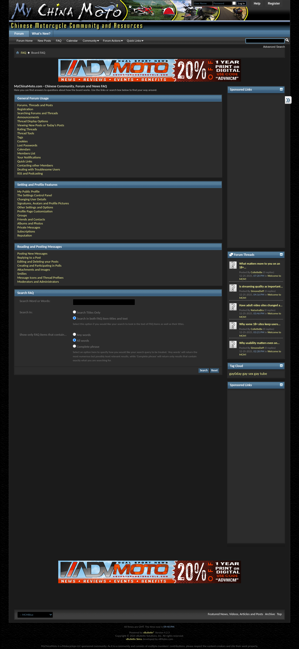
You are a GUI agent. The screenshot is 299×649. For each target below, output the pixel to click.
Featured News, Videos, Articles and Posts (235, 614)
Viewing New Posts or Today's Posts (40, 125)
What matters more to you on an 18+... (259, 265)
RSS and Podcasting (30, 173)
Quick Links (134, 40)
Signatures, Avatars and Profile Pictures (43, 203)
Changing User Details (31, 199)
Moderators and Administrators (38, 281)
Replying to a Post (29, 257)
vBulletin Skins (134, 639)
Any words (82, 335)
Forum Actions (112, 40)
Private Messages (28, 227)
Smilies (22, 273)
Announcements (28, 117)
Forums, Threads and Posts (35, 105)
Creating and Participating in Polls (39, 265)
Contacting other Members (35, 165)
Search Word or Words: (35, 301)
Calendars (23, 149)
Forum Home (25, 40)
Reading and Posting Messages (39, 247)
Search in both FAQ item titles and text (100, 318)
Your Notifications (29, 157)
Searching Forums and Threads (37, 113)
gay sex (247, 373)
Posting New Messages (32, 253)
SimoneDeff (257, 291)
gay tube (260, 373)
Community (90, 40)
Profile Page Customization (34, 211)
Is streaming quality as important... (261, 286)
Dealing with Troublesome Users (38, 169)
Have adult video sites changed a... (260, 305)
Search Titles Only (86, 312)
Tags (20, 137)
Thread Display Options (32, 121)
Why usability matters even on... (259, 343)
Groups (22, 215)
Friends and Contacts (31, 219)
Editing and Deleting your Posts (37, 261)
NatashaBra (257, 310)
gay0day (235, 373)
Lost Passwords (27, 145)
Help (257, 3)
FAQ (59, 40)
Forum (19, 33)
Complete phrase (86, 346)
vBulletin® (148, 632)
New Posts (44, 40)
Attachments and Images (33, 269)
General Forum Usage (33, 98)
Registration (25, 109)
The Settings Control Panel (34, 195)
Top (279, 614)
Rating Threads (27, 129)
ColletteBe (256, 272)
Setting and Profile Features (37, 185)
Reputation (24, 235)
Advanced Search (274, 46)
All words (81, 340)
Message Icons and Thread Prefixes (40, 277)
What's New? (41, 33)
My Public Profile (28, 191)
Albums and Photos (30, 223)
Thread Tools (25, 133)
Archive (270, 614)
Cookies (22, 141)
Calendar (72, 40)
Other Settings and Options (35, 207)
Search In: (26, 312)
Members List (26, 153)
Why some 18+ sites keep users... (259, 324)
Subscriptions (26, 231)
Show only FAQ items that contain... (43, 334)
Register (274, 3)
